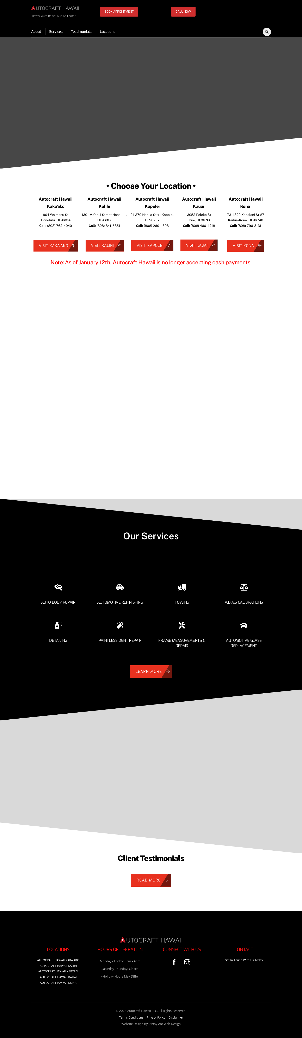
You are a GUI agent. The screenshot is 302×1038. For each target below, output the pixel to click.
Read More (154, 878)
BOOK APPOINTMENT (119, 12)
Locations (107, 32)
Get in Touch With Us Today (244, 958)
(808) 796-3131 (249, 227)
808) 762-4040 (60, 227)
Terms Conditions (131, 1015)
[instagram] (188, 959)
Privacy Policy (156, 1015)
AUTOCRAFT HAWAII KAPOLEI (58, 969)
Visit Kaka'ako (58, 247)
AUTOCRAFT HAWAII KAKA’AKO (58, 958)
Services (56, 32)
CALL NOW (183, 12)
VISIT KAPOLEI (155, 247)
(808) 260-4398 (152, 227)
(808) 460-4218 (203, 227)
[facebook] (174, 959)
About (36, 32)
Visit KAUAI (202, 247)
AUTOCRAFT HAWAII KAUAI (58, 975)
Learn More (154, 669)
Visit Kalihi (107, 247)
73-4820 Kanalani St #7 (245, 216)
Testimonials (81, 32)
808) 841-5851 (109, 227)
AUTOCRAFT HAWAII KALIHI (58, 963)
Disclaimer (175, 1015)
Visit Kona (248, 247)
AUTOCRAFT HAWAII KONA (58, 980)
